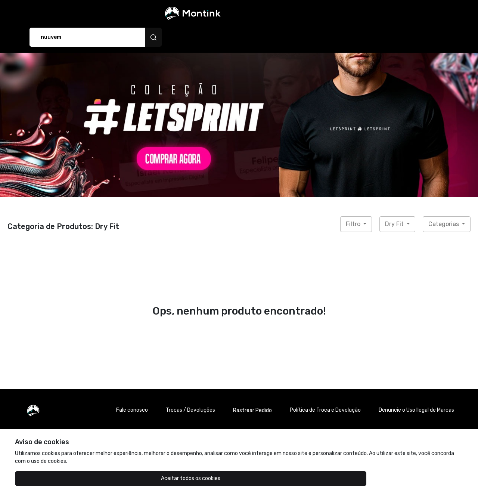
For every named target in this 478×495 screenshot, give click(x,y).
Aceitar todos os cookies (52, 478)
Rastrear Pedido (252, 389)
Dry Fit (395, 202)
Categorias (444, 202)
